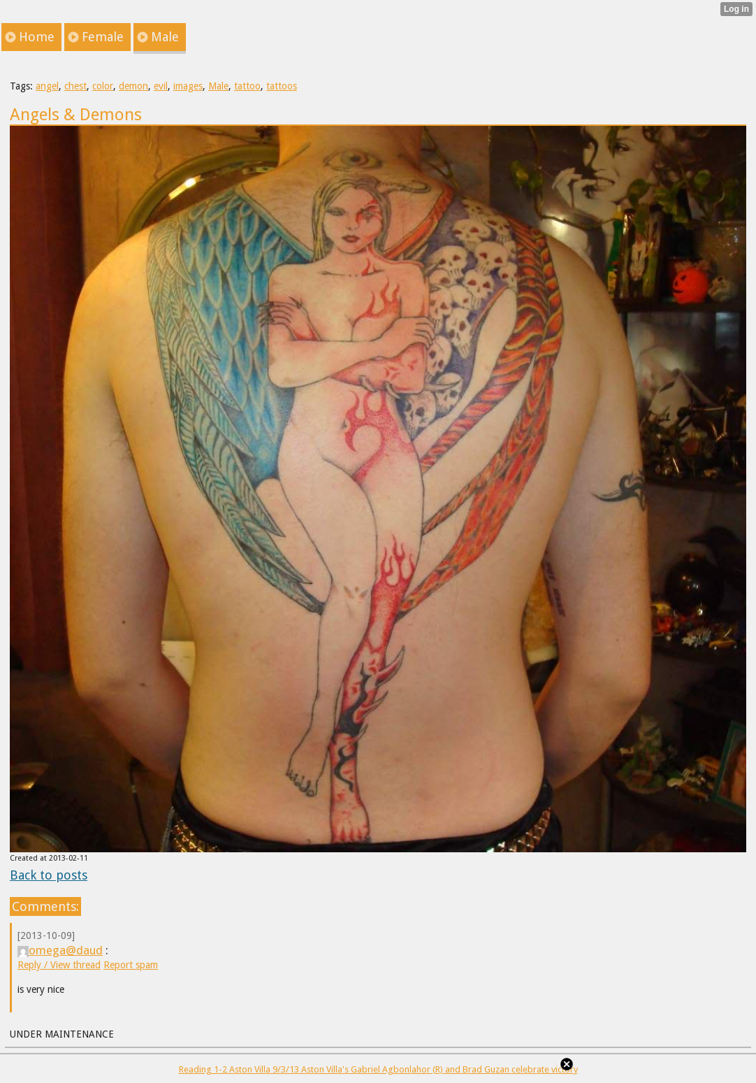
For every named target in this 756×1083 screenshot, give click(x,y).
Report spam (130, 964)
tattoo (247, 86)
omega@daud (60, 950)
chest (75, 86)
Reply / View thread (59, 964)
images (188, 86)
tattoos (281, 86)
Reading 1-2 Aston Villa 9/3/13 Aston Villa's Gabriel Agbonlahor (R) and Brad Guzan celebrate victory (378, 1069)
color (102, 86)
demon (133, 86)
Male (218, 86)
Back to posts (48, 875)
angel (47, 86)
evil (161, 86)
